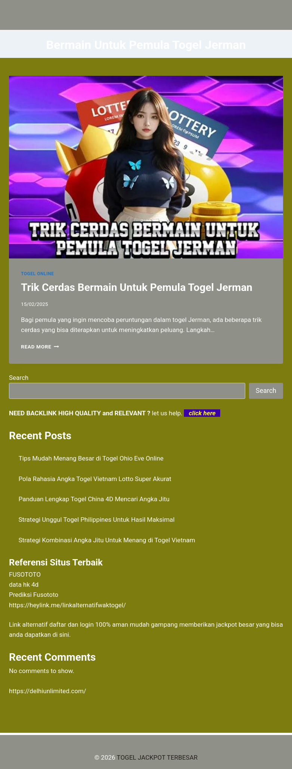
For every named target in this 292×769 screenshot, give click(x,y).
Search (18, 377)
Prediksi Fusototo (33, 594)
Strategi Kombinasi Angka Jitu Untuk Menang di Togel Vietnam (107, 540)
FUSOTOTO (25, 574)
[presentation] (146, 167)
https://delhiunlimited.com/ (47, 691)
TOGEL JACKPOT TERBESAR (157, 757)
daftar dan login (71, 624)
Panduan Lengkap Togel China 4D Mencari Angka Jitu (94, 499)
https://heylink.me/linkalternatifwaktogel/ (67, 605)
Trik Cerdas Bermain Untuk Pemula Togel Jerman (136, 287)
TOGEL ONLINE (37, 273)
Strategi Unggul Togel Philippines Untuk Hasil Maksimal (97, 519)
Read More (40, 347)
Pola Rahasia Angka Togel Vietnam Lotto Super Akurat (95, 479)
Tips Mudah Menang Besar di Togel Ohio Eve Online (91, 458)
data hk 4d (24, 584)
